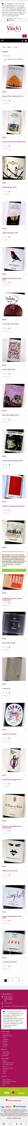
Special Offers (6, 1059)
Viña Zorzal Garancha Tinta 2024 (12, 322)
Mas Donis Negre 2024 (10, 458)
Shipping (5, 1077)
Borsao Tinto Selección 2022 (12, 139)
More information (8, 564)
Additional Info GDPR (8, 1084)
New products (6, 1061)
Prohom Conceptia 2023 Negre (13, 549)
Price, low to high (14, 55)
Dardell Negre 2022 (9, 230)
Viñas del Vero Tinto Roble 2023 (14, 185)
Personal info (6, 1050)
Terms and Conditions (8, 1080)
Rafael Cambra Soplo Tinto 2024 (12, 960)
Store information (6, 1029)
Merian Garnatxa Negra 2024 (12, 595)
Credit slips (5, 1055)
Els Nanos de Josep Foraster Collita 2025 (12, 642)
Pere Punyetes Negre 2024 (12, 823)
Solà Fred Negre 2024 (10, 276)
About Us (5, 1082)
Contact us (11, 20)
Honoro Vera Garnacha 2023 (12, 504)
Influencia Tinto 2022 (10, 914)
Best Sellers (5, 1062)
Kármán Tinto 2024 (9, 777)
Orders (4, 1053)
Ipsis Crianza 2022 (8, 686)
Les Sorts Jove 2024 (9, 1005)
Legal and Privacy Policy (8, 1078)
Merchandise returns (7, 1052)
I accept (14, 570)
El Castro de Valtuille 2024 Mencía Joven (12, 870)
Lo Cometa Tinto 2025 (10, 367)
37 (19, 980)
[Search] (13, 35)
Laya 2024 (6, 732)
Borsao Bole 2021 (8, 413)
